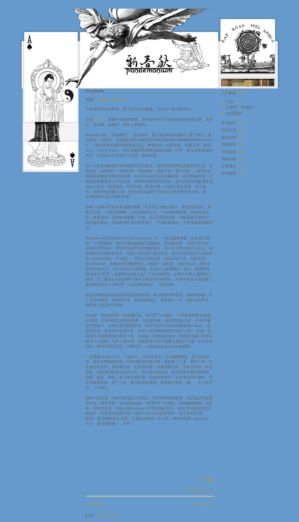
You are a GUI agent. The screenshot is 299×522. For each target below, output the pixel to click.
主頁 (230, 101)
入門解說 (233, 93)
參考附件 (233, 123)
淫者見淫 (119, 99)
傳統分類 (233, 159)
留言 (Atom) (107, 515)
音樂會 (98, 119)
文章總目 (233, 166)
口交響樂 (102, 99)
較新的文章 (94, 504)
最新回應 (233, 137)
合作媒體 (233, 113)
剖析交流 (233, 130)
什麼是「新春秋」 (241, 107)
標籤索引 (233, 144)
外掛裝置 (233, 173)
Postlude (94, 90)
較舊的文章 (204, 504)
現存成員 (233, 152)
